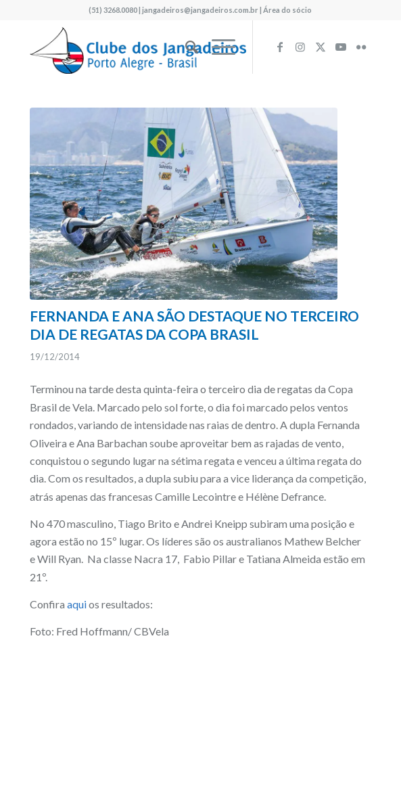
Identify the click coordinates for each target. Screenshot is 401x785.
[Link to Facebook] (280, 47)
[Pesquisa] (185, 47)
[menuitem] (185, 47)
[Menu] (216, 47)
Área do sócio (287, 9)
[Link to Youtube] (341, 47)
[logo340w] (166, 47)
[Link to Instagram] (300, 47)
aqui (77, 604)
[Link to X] (320, 47)
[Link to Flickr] (361, 47)
